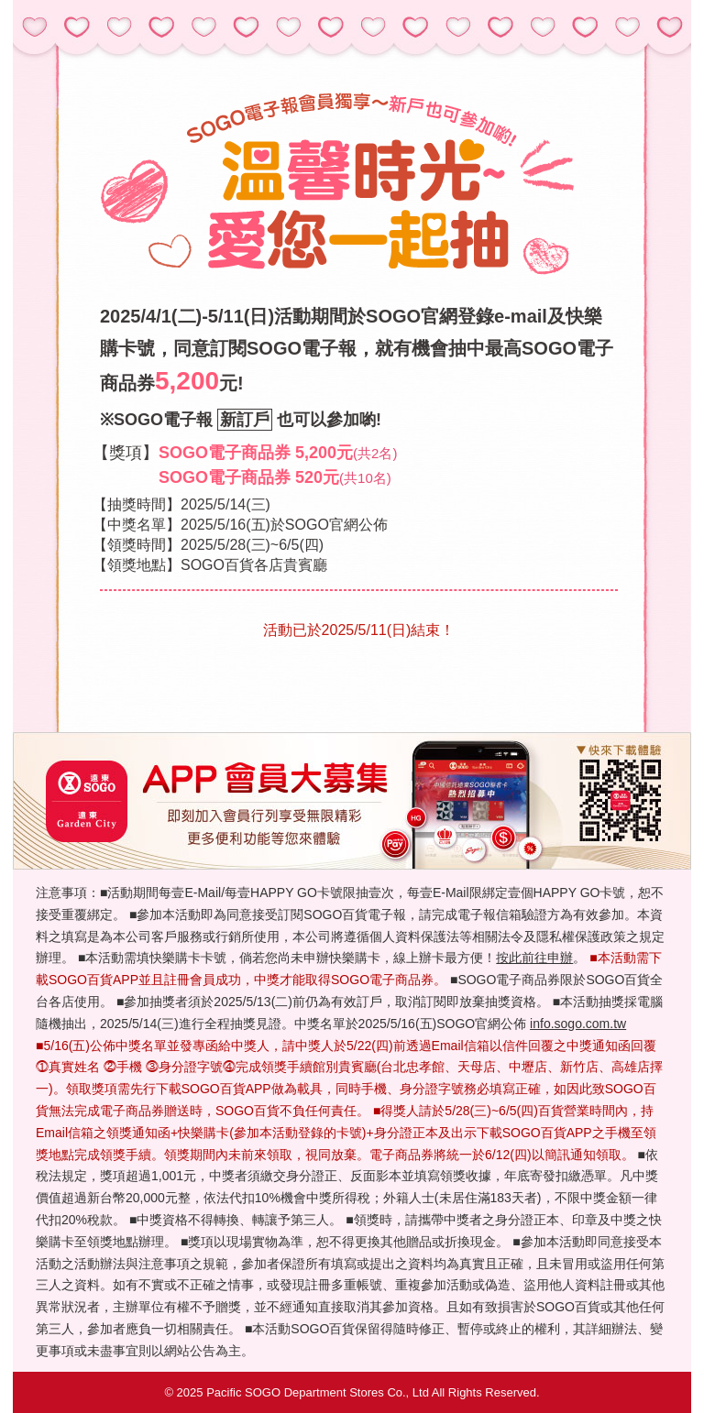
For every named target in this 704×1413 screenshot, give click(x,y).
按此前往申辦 (534, 957)
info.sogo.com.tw (578, 1023)
